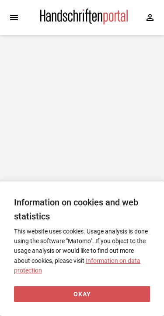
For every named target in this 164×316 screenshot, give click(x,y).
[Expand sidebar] (13, 17)
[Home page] (84, 22)
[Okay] (82, 294)
